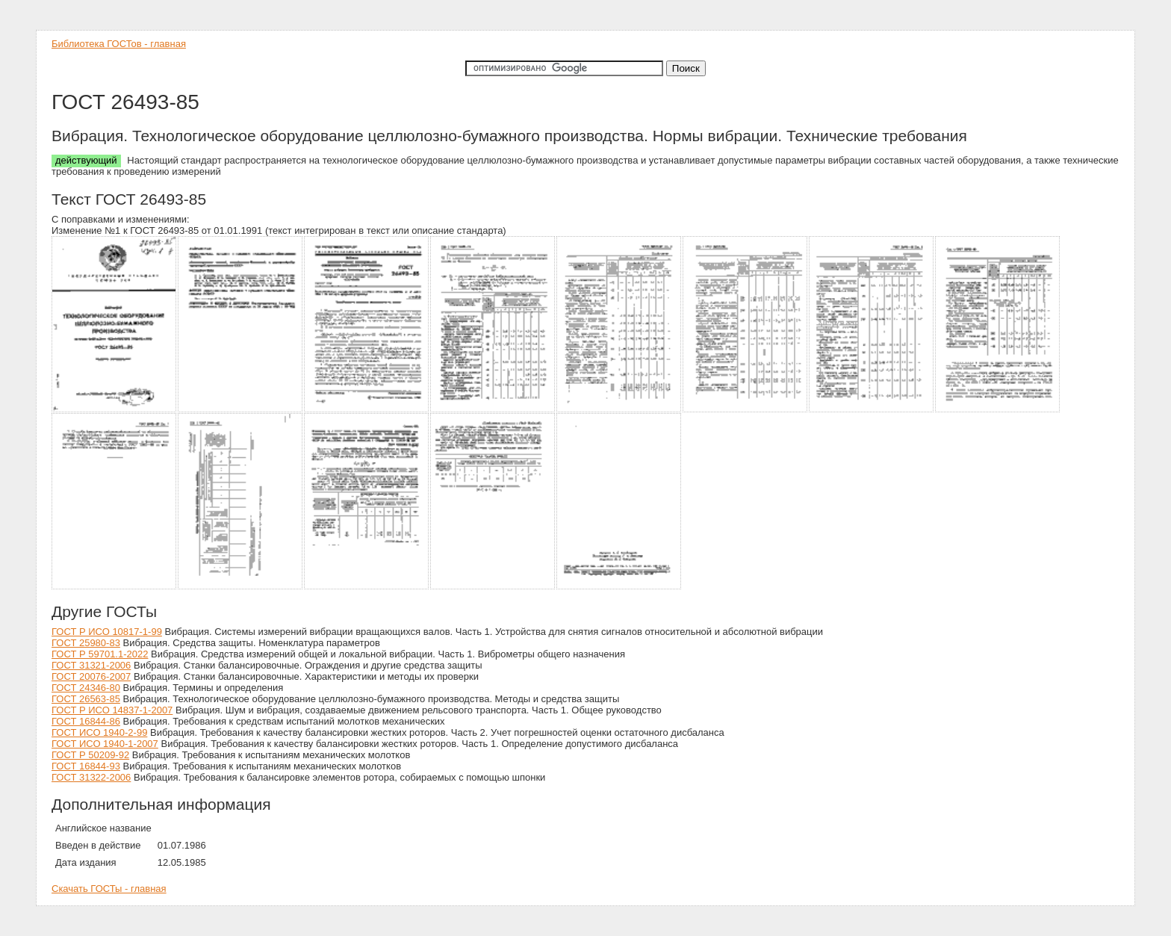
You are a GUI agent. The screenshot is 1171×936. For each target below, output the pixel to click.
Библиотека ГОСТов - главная (119, 43)
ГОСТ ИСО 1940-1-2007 (105, 743)
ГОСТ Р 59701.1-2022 (100, 654)
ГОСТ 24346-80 (86, 687)
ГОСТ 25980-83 (86, 642)
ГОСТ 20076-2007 (91, 676)
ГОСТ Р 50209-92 (90, 754)
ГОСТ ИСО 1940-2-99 (99, 732)
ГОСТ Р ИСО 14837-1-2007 (112, 710)
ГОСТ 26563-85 (86, 698)
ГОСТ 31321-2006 (91, 665)
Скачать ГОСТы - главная (109, 888)
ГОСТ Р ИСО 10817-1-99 (107, 631)
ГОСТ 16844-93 (86, 766)
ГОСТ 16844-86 (86, 721)
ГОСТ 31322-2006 (91, 777)
